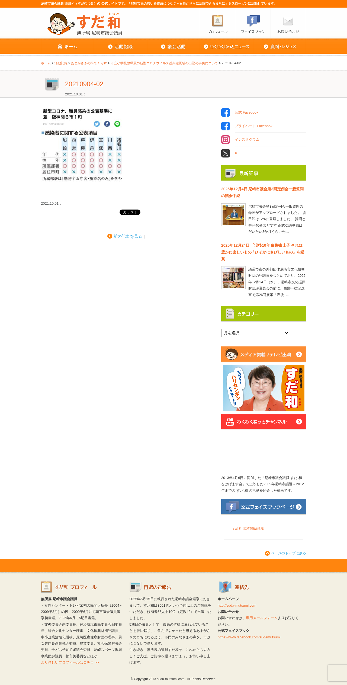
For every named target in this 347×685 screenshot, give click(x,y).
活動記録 (120, 46)
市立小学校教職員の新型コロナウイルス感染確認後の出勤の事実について (164, 63)
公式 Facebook (246, 112)
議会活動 (173, 46)
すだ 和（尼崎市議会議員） (249, 528)
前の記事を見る (128, 236)
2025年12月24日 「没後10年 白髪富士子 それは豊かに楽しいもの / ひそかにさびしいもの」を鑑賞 (262, 252)
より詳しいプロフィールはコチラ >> (70, 662)
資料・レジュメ (279, 46)
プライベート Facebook (253, 126)
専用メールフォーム (262, 618)
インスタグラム (247, 139)
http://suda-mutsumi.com (237, 605)
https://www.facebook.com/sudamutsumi (249, 637)
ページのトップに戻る (288, 553)
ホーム (67, 46)
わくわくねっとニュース (226, 46)
